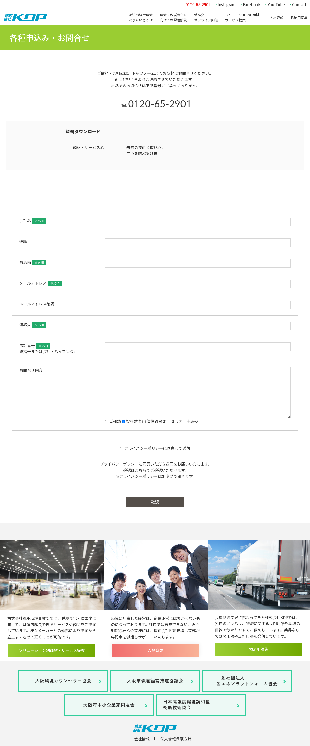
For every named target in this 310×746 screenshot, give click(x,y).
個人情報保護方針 (175, 739)
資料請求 (131, 421)
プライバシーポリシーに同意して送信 (155, 448)
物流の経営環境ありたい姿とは (141, 17)
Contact (299, 4)
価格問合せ (154, 421)
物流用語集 (299, 17)
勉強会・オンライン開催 (206, 17)
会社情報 (142, 739)
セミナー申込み (182, 421)
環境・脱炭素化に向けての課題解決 (173, 17)
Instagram (227, 4)
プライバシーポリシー (119, 464)
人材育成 (276, 17)
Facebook (251, 4)
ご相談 (113, 421)
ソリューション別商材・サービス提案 (244, 17)
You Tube (276, 4)
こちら (140, 470)
